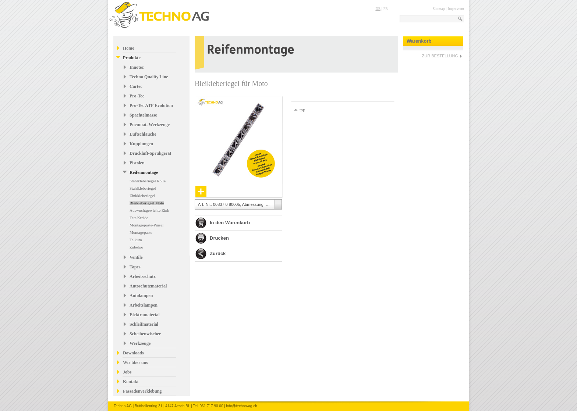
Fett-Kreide (139, 217)
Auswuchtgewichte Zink (149, 210)
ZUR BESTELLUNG (440, 56)
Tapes (135, 266)
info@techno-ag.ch (241, 406)
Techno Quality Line (149, 76)
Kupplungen (141, 143)
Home (128, 48)
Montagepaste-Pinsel (146, 225)
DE (377, 9)
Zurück (218, 253)
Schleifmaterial (144, 324)
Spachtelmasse (143, 115)
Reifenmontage (144, 172)
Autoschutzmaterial (148, 286)
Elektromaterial (145, 314)
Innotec (137, 67)
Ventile (136, 257)
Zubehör (136, 247)
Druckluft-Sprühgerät (150, 153)
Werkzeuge (140, 343)
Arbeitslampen (143, 305)
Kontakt (131, 381)
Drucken (219, 238)
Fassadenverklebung (142, 391)
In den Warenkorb (230, 222)
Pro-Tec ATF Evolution (151, 105)
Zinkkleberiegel (142, 195)
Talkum (136, 239)
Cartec (136, 86)
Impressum (456, 9)
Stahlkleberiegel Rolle (148, 181)
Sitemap (439, 9)
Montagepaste (141, 232)
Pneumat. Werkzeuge (150, 124)
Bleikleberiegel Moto (147, 203)
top (302, 110)
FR (385, 9)
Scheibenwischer (145, 333)
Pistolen (137, 162)
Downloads (133, 352)
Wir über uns (135, 362)
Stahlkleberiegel (143, 188)
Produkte (132, 57)
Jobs (127, 372)
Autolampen (141, 295)
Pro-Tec (137, 96)
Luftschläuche (143, 134)
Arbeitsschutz (143, 276)
